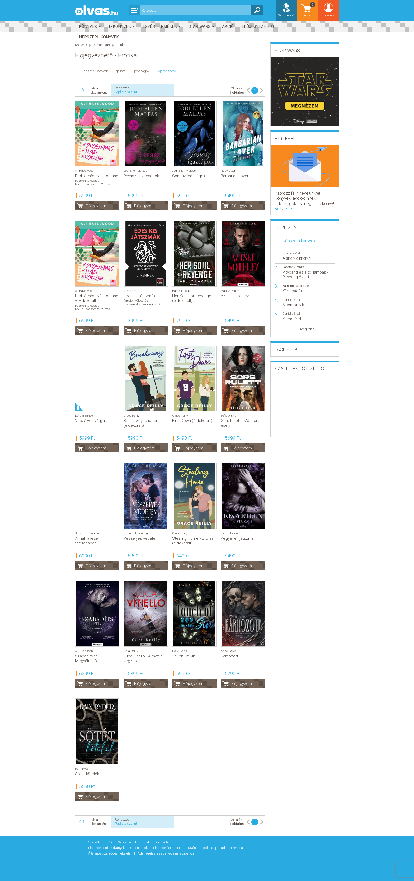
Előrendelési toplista (168, 848)
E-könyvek (122, 26)
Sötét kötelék (87, 773)
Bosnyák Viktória (294, 253)
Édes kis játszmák (139, 295)
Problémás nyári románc (96, 176)
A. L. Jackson (84, 651)
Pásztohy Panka (293, 267)
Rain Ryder (82, 768)
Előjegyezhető (258, 26)
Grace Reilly (131, 415)
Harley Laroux (181, 291)
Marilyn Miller (230, 291)
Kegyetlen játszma (237, 538)
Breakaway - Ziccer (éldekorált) (140, 423)
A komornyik (293, 304)
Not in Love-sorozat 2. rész (92, 184)
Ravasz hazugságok (141, 176)
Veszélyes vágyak (91, 420)
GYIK (109, 842)
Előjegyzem (96, 205)
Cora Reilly (131, 651)
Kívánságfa (292, 291)
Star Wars (201, 26)
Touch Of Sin (183, 656)
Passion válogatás (87, 181)
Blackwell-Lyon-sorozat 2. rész (143, 304)
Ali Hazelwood (84, 170)
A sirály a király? (296, 258)
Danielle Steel (291, 300)
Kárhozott (229, 656)
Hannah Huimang (136, 533)
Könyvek (90, 26)
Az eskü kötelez (235, 295)
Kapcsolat (162, 842)
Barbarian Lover (234, 176)
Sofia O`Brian (229, 415)
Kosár (309, 9)
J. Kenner (130, 291)
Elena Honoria (230, 533)
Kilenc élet (292, 318)
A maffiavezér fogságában (87, 541)
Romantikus (101, 45)
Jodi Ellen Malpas (135, 170)
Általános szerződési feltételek (110, 853)
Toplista (119, 71)
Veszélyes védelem (141, 538)
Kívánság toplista (201, 848)
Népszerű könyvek (99, 37)
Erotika (120, 45)
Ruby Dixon (228, 170)
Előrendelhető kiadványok (106, 848)
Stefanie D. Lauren (87, 533)
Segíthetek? (286, 15)
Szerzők (94, 842)
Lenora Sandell (84, 415)
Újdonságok (140, 71)
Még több (307, 329)
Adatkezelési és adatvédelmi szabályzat (166, 853)
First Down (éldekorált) (192, 420)
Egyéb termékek (162, 26)
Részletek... (285, 208)
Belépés (328, 15)
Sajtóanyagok (128, 842)
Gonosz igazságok (188, 176)
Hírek (146, 842)
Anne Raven (229, 651)
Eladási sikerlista (231, 848)
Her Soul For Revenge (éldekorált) (191, 298)
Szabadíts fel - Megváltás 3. (88, 658)
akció (228, 26)
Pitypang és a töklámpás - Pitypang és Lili (305, 274)
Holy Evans (179, 651)
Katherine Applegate (296, 286)
